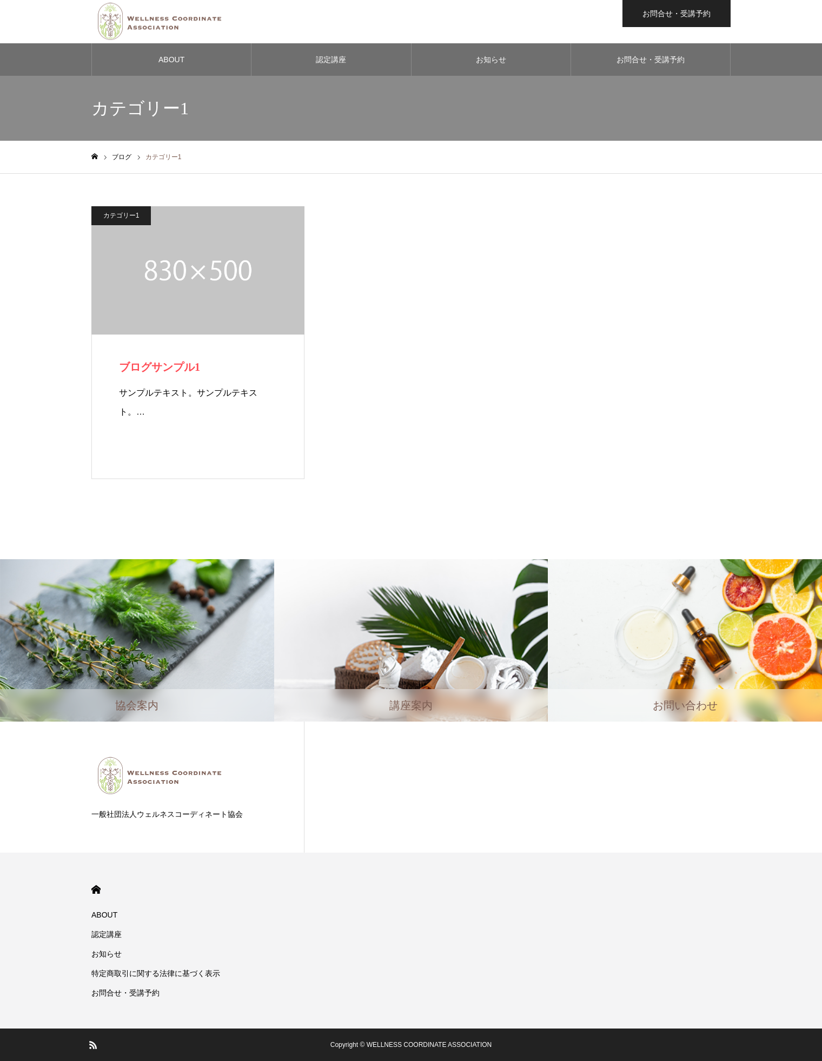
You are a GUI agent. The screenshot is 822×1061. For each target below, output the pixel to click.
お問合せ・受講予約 (650, 59)
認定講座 (331, 59)
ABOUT (171, 59)
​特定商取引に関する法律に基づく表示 (155, 973)
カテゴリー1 (121, 215)
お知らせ (491, 59)
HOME (96, 889)
